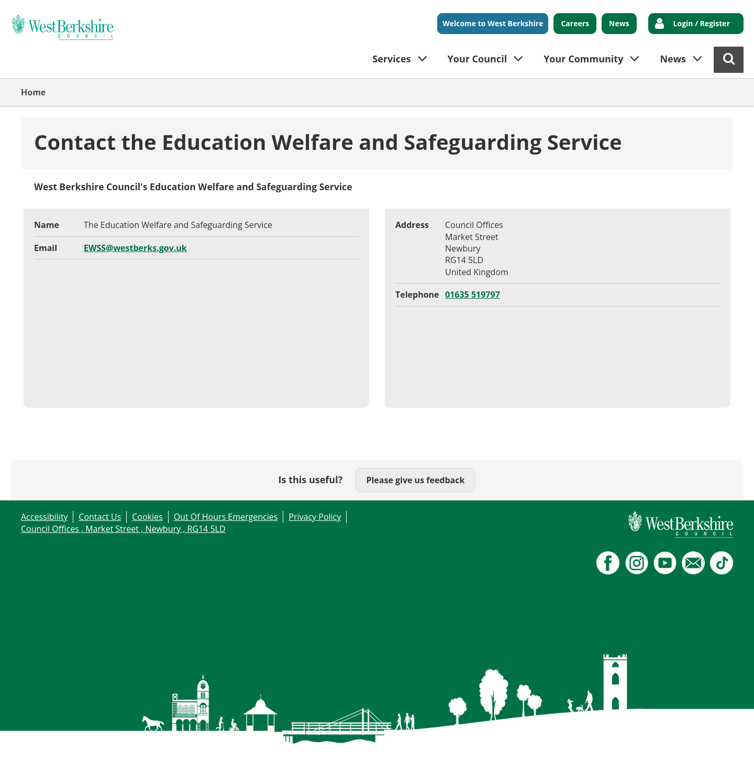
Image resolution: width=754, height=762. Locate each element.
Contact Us (100, 516)
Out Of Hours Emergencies (226, 516)
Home (33, 92)
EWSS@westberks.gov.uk (135, 248)
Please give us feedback (415, 480)
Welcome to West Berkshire (492, 23)
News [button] (673, 58)
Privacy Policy (315, 516)
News (619, 23)
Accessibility (44, 516)
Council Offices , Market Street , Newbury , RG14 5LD (123, 529)
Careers (575, 23)
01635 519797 (472, 294)
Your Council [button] (477, 58)
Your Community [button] (583, 58)
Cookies (147, 516)
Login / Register (701, 23)
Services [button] (391, 58)
